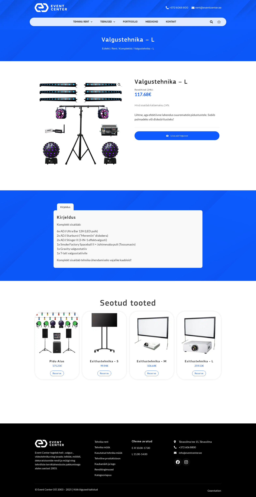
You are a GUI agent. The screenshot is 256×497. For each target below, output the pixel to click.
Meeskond (151, 22)
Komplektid (125, 48)
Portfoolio (130, 22)
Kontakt (171, 22)
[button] (211, 21)
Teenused (107, 21)
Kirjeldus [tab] (65, 206)
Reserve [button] (57, 373)
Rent (114, 48)
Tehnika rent (82, 21)
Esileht (106, 48)
